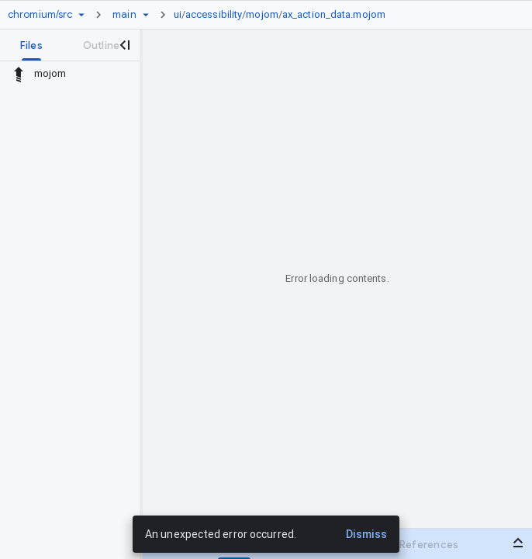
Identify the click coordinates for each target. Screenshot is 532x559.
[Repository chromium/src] (40, 14)
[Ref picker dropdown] (146, 14)
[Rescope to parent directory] (18, 73)
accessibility (213, 14)
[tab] (31, 45)
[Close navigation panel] (124, 45)
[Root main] (124, 14)
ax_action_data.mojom (333, 14)
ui (177, 14)
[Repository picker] (81, 14)
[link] (283, 15)
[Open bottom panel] (518, 543)
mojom (262, 14)
